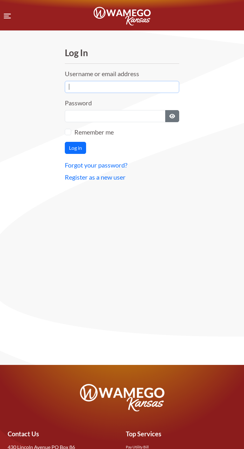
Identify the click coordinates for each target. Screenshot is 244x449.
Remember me (94, 132)
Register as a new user (95, 177)
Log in (75, 148)
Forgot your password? (96, 165)
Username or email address (102, 73)
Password (78, 103)
